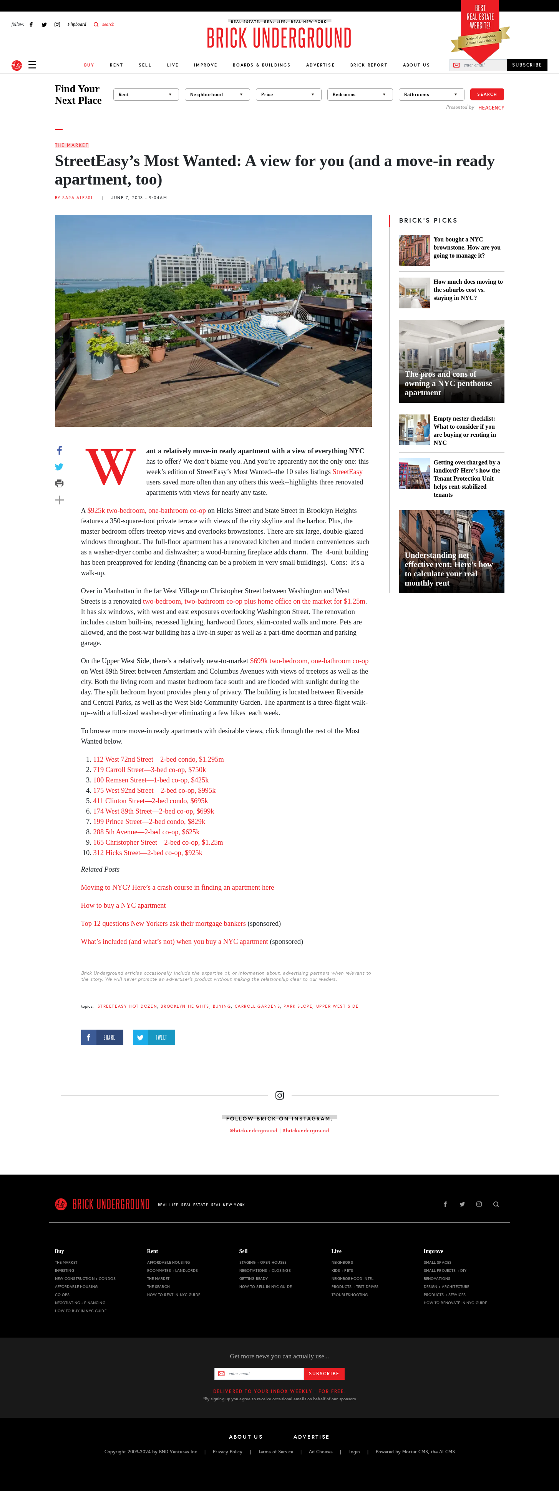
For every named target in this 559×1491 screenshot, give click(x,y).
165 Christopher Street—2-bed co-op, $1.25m (158, 842)
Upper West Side (337, 1006)
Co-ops (62, 1294)
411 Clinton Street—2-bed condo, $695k (150, 801)
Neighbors (342, 1262)
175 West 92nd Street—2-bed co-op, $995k (154, 790)
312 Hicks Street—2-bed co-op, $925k (148, 853)
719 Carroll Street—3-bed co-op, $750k (149, 770)
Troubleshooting (350, 1294)
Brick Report (369, 65)
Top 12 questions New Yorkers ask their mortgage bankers (163, 923)
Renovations (437, 1278)
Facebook (31, 24)
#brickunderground (305, 1131)
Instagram (57, 24)
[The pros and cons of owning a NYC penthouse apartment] (451, 361)
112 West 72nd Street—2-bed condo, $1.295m (158, 759)
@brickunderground (253, 1131)
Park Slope (298, 1006)
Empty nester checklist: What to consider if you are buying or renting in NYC (465, 430)
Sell (145, 65)
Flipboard (77, 24)
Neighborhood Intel (353, 1278)
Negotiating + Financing (80, 1302)
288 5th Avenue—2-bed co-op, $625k (146, 832)
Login (354, 1452)
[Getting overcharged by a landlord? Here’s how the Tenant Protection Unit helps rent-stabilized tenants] (414, 478)
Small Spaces (438, 1262)
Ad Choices (321, 1452)
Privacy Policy (227, 1452)
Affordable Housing (76, 1286)
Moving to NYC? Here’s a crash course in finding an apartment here (177, 887)
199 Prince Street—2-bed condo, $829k (149, 821)
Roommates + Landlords (172, 1270)
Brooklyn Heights (185, 1006)
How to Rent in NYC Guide (173, 1294)
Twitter (44, 24)
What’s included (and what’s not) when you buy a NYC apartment (174, 941)
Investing (64, 1270)
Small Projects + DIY (445, 1270)
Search (487, 94)
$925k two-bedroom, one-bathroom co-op (146, 510)
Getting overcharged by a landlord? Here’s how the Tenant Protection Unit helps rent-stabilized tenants (467, 478)
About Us (416, 65)
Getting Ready (253, 1278)
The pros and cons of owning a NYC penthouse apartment (449, 383)
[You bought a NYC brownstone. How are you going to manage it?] (414, 250)
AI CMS (447, 1452)
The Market (72, 145)
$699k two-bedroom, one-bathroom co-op (309, 661)
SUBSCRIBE (527, 65)
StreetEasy (347, 472)
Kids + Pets (342, 1270)
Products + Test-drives (355, 1286)
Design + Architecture (446, 1286)
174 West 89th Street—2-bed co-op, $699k (153, 811)
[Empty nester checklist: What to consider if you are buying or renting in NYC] (414, 430)
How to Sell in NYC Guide (265, 1286)
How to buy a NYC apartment (123, 905)
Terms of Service (275, 1452)
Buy (59, 1251)
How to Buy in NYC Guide (80, 1310)
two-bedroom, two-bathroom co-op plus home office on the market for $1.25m (254, 601)
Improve (205, 65)
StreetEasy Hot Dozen (128, 1006)
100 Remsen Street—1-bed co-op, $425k (151, 780)
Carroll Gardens (257, 1006)
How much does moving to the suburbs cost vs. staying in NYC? (468, 289)
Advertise (320, 65)
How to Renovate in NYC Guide (455, 1302)
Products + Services (445, 1294)
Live (173, 65)
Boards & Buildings (262, 65)
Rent (116, 65)
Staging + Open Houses (263, 1262)
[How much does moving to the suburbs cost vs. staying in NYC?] (414, 293)
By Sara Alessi (74, 197)
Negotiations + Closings (265, 1270)
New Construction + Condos (85, 1278)
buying (222, 1006)
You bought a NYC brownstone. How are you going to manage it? (467, 247)
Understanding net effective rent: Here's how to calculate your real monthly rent (449, 569)
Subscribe (324, 1374)
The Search (158, 1286)
